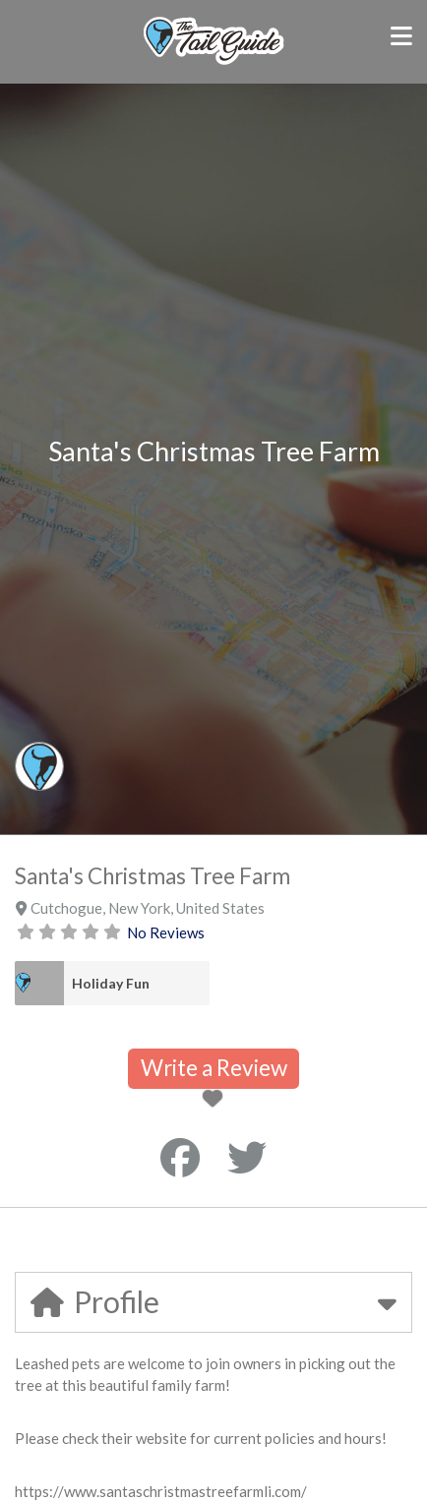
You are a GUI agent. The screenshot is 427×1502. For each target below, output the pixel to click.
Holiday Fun (111, 983)
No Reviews (166, 932)
